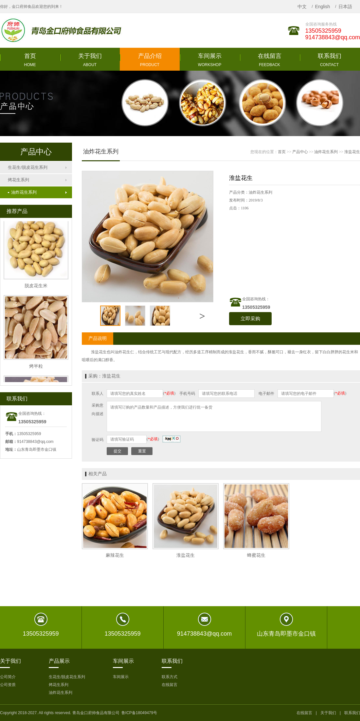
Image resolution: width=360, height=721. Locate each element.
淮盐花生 (352, 151)
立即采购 (250, 318)
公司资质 (8, 684)
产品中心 (300, 151)
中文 (302, 6)
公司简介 (8, 677)
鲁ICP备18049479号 (139, 713)
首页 (282, 151)
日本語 (345, 6)
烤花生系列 (18, 179)
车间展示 (121, 677)
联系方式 (169, 677)
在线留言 (169, 684)
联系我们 (352, 713)
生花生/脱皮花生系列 (27, 167)
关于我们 (328, 713)
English (322, 6)
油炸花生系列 (22, 192)
